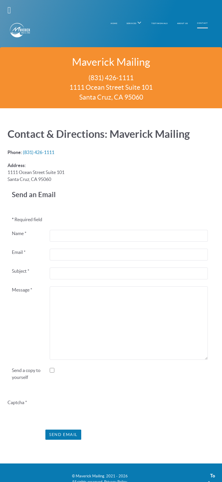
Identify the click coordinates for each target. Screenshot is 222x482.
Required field (27, 207)
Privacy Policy (115, 469)
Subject (20, 258)
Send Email (63, 422)
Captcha (17, 390)
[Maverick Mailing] (20, 17)
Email (18, 239)
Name (19, 220)
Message (22, 277)
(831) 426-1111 (38, 139)
